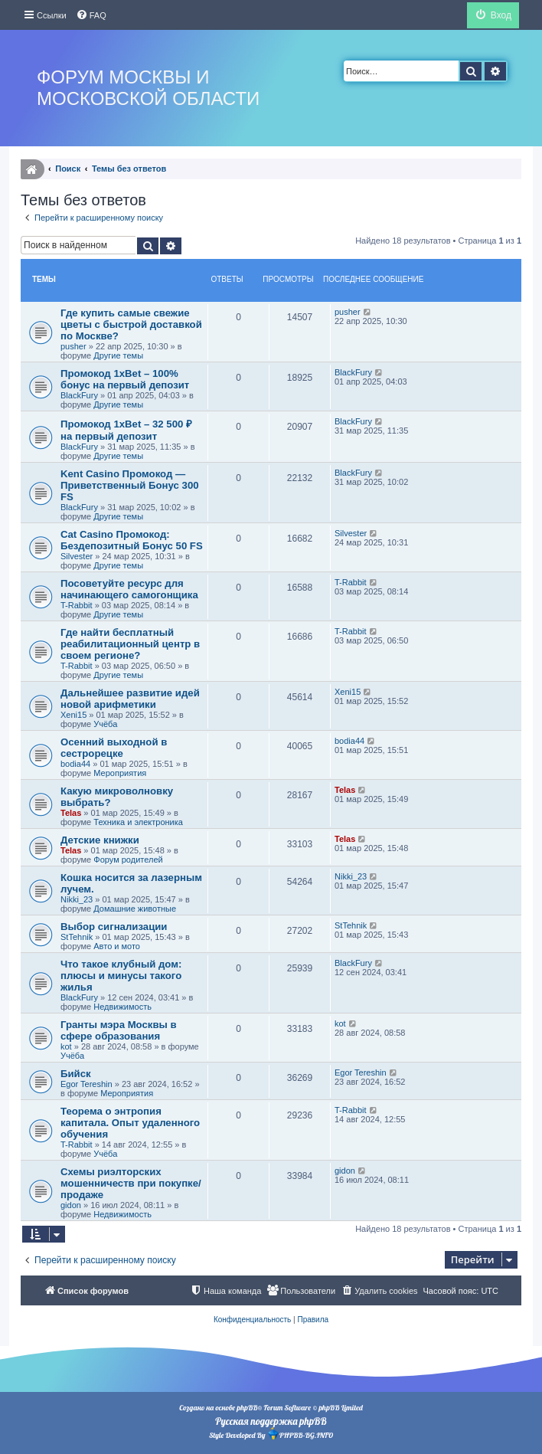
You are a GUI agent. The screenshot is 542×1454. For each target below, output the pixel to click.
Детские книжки (99, 840)
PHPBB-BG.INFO (300, 1433)
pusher (73, 346)
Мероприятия (119, 773)
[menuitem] (91, 15)
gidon (70, 1205)
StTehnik (76, 936)
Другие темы (118, 355)
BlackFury (79, 395)
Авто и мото (116, 946)
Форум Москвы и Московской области (148, 88)
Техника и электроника (138, 822)
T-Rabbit (76, 605)
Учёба (105, 724)
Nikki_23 (76, 899)
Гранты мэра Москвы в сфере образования (118, 1030)
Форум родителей (127, 859)
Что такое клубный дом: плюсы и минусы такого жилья (120, 975)
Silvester (76, 556)
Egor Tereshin (86, 1084)
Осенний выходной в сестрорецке (113, 747)
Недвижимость (122, 1006)
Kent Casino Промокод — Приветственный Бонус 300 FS (129, 485)
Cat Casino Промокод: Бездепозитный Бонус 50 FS (131, 540)
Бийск (75, 1073)
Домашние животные (134, 908)
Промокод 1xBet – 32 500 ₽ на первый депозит (126, 430)
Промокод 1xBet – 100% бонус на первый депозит (124, 379)
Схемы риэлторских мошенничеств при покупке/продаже (130, 1183)
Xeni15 (73, 714)
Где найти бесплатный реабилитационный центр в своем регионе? (130, 644)
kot (66, 1046)
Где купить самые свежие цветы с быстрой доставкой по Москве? (131, 324)
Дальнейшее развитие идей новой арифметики (130, 698)
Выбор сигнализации (113, 926)
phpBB (247, 1408)
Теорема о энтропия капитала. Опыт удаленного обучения (130, 1122)
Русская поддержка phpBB (270, 1421)
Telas (70, 812)
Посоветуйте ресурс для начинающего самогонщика (129, 589)
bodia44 (75, 763)
